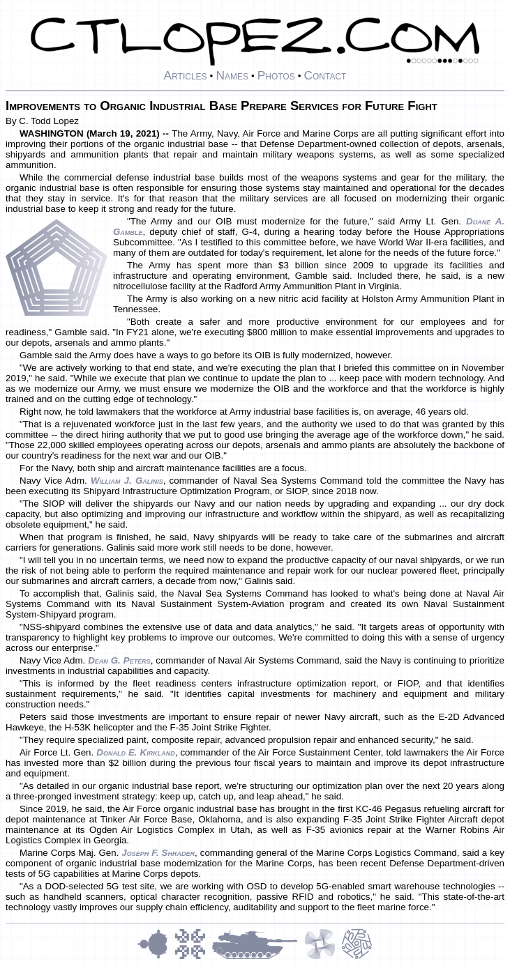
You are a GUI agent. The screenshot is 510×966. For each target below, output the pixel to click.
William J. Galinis (127, 480)
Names (232, 75)
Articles (185, 75)
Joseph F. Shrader (158, 853)
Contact (324, 75)
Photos (276, 75)
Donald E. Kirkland (135, 752)
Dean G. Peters (119, 660)
